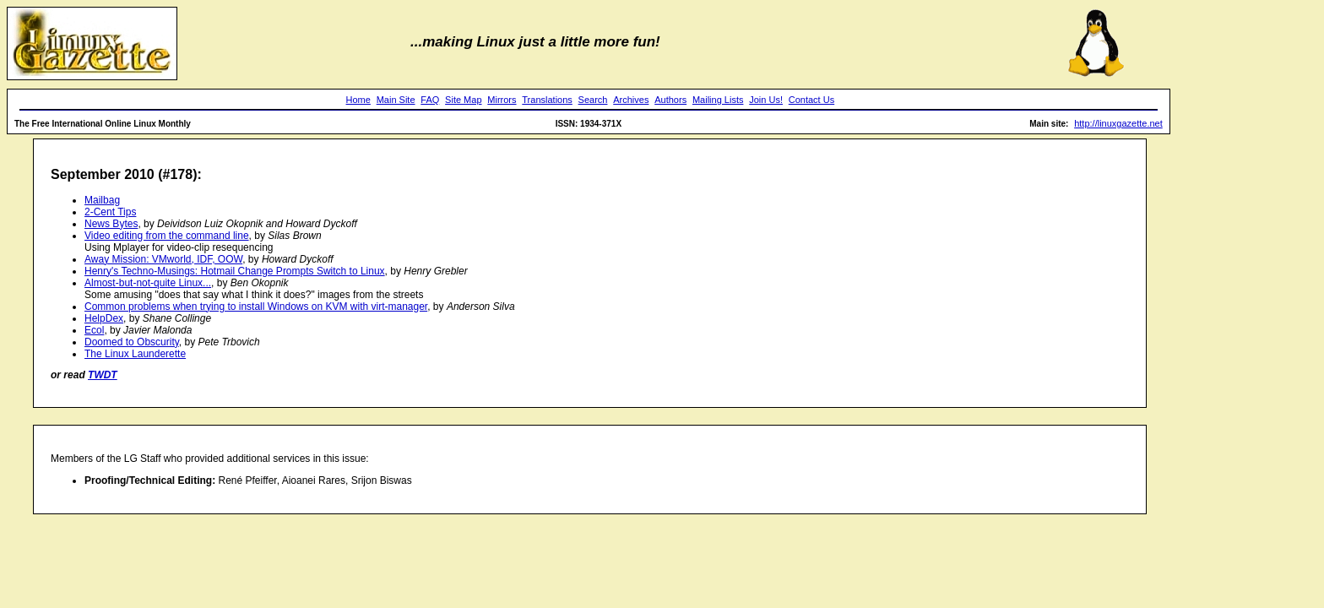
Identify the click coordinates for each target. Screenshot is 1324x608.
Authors (670, 100)
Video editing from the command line (166, 236)
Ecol (94, 330)
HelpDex (103, 318)
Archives (630, 100)
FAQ (430, 100)
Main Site (396, 100)
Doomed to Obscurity (131, 342)
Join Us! (766, 100)
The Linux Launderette (135, 354)
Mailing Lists (718, 100)
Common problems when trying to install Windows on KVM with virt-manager (255, 306)
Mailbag (102, 200)
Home (358, 100)
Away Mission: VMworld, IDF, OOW (163, 259)
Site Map (463, 100)
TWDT (102, 375)
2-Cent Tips (110, 212)
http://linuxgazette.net (1118, 123)
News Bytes (111, 224)
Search (593, 100)
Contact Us (811, 100)
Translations (547, 100)
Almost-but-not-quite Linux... (147, 283)
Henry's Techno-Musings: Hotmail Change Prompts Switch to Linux (234, 271)
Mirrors (501, 100)
